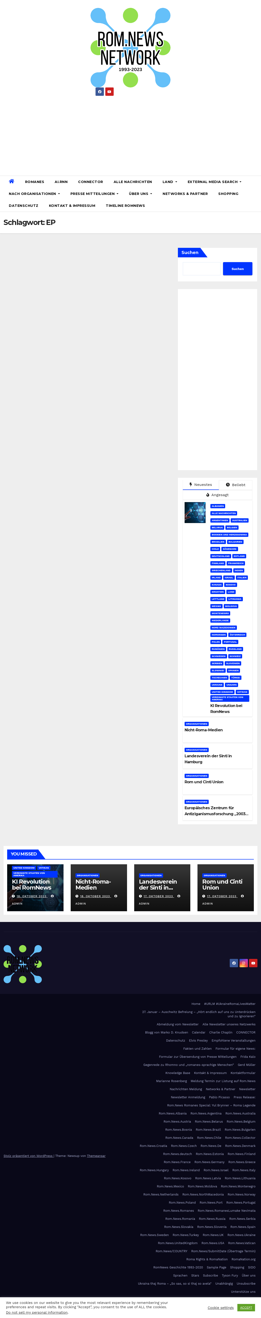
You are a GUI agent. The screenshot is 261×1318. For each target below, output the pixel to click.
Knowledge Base (177, 1073)
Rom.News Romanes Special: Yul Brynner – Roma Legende (211, 1105)
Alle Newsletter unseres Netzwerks (229, 1024)
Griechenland (221, 570)
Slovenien (233, 663)
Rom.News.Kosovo (177, 1178)
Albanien (218, 506)
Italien (242, 577)
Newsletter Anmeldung (188, 1097)
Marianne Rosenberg (171, 1081)
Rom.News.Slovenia (212, 1227)
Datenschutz (23, 206)
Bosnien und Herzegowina (229, 534)
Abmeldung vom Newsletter (178, 1024)
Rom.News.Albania (173, 1113)
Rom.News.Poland (182, 1202)
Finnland (218, 563)
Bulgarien (235, 541)
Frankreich (236, 563)
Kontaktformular (243, 1073)
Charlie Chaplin (220, 1032)
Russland (235, 649)
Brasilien (218, 541)
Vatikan (242, 692)
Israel (229, 577)
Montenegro (220, 613)
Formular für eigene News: (236, 1048)
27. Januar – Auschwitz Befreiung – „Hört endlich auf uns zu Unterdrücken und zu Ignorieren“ (199, 1014)
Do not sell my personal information (37, 1312)
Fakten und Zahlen (197, 1048)
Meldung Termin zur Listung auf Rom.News (223, 1081)
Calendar (199, 1032)
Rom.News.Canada (179, 1138)
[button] (255, 193)
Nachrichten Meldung (186, 1089)
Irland (216, 577)
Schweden (219, 656)
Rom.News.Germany (209, 1162)
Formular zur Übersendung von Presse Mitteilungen (198, 1056)
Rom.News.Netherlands (160, 1194)
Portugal (230, 642)
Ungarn (231, 684)
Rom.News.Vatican (242, 1243)
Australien (239, 520)
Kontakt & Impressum (72, 206)
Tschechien (219, 677)
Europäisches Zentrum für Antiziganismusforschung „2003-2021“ (216, 814)
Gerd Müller (247, 1065)
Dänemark (229, 549)
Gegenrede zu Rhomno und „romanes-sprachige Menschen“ (188, 1065)
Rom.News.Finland (242, 1154)
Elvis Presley (198, 1040)
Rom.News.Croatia (153, 1146)
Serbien (217, 663)
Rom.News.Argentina (206, 1113)
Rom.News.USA (213, 1243)
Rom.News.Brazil (208, 1129)
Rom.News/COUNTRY (171, 1251)
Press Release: (245, 1097)
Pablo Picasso (219, 1097)
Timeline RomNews (125, 206)
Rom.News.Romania (180, 1219)
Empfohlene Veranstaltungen (234, 1040)
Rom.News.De (211, 1146)
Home (196, 1004)
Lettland (218, 599)
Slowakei (218, 670)
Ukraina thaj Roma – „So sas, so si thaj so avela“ (175, 1283)
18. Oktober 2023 (32, 896)
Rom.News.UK (213, 1235)
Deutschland (221, 556)
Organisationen (196, 724)
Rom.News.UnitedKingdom (178, 1243)
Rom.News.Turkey (186, 1235)
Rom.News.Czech (184, 1146)
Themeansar (96, 1156)
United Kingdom (222, 692)
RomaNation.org (244, 1259)
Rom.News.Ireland (186, 1170)
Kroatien (218, 591)
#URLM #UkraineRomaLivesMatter (230, 1004)
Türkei (235, 677)
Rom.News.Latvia (208, 1178)
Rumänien (218, 649)
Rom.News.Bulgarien (240, 1129)
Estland (239, 556)
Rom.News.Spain (243, 1227)
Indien (239, 570)
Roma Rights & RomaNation (207, 1259)
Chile (215, 549)
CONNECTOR (90, 182)
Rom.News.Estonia (210, 1154)
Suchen (189, 252)
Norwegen (219, 634)
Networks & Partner (185, 194)
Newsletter (247, 1089)
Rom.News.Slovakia (178, 1227)
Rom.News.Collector (240, 1138)
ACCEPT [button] (246, 1307)
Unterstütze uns (243, 1291)
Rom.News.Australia (240, 1113)
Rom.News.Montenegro (238, 1186)
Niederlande (220, 620)
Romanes (34, 182)
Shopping (228, 194)
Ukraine (217, 684)
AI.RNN (61, 182)
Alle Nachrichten (133, 182)
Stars (195, 1275)
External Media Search (215, 182)
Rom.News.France (177, 1162)
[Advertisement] (130, 134)
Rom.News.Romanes (178, 1210)
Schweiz (235, 656)
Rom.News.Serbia (242, 1219)
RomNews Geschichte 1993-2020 (178, 1267)
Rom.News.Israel (216, 1170)
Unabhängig (224, 1283)
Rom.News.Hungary (154, 1170)
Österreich (237, 634)
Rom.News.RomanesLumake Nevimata (227, 1210)
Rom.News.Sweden (154, 1235)
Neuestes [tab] (201, 484)
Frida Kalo (248, 1056)
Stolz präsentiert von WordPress (28, 1156)
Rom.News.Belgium (241, 1121)
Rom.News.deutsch (177, 1154)
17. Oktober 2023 (159, 896)
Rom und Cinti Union (204, 782)
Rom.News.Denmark (240, 1146)
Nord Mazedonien (223, 627)
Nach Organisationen (34, 194)
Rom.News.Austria (177, 1121)
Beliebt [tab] (235, 485)
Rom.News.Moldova (202, 1186)
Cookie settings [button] (221, 1308)
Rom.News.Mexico (170, 1186)
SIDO (252, 1267)
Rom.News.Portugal (241, 1202)
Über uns (140, 194)
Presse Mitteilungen (94, 194)
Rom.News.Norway (242, 1194)
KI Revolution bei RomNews (31, 884)
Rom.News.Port (211, 1202)
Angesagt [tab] (217, 495)
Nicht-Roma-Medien (204, 730)
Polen (216, 642)
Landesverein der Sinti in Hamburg (158, 887)
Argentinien (220, 520)
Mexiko (216, 606)
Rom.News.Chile (209, 1138)
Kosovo (230, 584)
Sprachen (180, 1275)
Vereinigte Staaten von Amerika (227, 698)
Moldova (231, 606)
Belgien (232, 527)
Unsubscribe (246, 1283)
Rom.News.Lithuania (240, 1178)
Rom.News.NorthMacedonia (203, 1194)
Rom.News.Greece (242, 1162)
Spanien (233, 670)
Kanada (217, 584)
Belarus (217, 527)
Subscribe (210, 1275)
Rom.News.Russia (212, 1219)
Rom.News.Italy (244, 1170)
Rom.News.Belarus (209, 1121)
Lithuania (234, 599)
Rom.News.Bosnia (178, 1129)
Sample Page (216, 1267)
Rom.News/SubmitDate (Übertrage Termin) (223, 1251)
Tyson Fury (230, 1275)
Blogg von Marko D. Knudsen (166, 1032)
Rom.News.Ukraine (241, 1235)
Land (170, 182)
